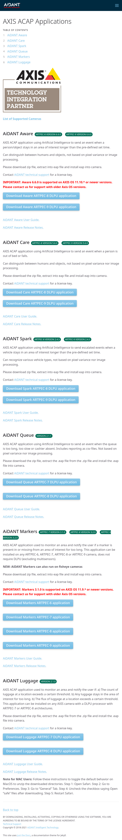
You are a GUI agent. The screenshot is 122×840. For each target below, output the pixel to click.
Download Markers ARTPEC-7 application (38, 617)
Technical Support (12, 824)
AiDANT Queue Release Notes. (23, 517)
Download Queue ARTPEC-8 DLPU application (41, 496)
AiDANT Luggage (18, 62)
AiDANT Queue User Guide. (21, 509)
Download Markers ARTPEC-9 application (38, 645)
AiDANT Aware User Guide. (21, 220)
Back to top (10, 810)
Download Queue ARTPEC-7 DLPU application (41, 482)
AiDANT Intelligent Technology (42, 827)
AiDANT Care (16, 41)
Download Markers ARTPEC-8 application (38, 631)
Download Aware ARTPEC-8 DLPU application (41, 196)
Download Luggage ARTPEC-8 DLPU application (43, 751)
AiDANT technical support (31, 175)
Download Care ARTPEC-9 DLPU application (39, 303)
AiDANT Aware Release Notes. (23, 227)
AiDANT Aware (17, 35)
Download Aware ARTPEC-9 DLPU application (41, 207)
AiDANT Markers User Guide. (22, 658)
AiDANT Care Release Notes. (22, 324)
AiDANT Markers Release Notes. (24, 666)
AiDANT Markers (18, 57)
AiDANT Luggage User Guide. (23, 764)
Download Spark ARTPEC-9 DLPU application (40, 399)
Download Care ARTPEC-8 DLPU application (39, 292)
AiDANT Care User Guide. (20, 316)
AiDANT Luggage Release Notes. (25, 772)
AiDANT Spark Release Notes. (23, 420)
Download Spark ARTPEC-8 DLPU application (40, 388)
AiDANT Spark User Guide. (21, 413)
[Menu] (117, 5)
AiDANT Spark (16, 46)
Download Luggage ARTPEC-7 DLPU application (43, 737)
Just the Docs (23, 835)
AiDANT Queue (17, 51)
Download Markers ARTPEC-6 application (38, 603)
